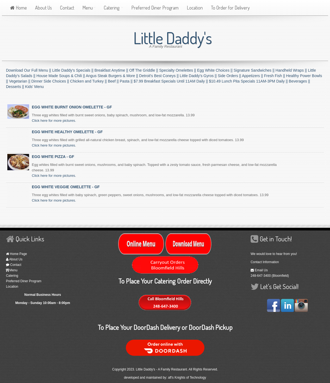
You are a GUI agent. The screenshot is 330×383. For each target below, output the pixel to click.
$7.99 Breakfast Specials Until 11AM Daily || (171, 81)
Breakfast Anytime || (111, 70)
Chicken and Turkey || (89, 81)
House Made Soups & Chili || (61, 76)
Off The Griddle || (144, 70)
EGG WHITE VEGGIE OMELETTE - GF (66, 187)
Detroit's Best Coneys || (159, 76)
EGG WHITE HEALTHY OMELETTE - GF (67, 132)
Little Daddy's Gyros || (199, 76)
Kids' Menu (34, 86)
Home (18, 8)
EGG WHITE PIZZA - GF (53, 156)
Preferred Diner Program (155, 8)
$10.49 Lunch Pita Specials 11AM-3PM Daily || (249, 81)
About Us (43, 8)
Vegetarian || (20, 81)
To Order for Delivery (230, 8)
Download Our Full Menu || (29, 70)
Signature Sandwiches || (254, 70)
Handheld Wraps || (292, 70)
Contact (67, 8)
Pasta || (127, 81)
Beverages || (299, 81)
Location (195, 8)
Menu (89, 8)
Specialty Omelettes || (178, 70)
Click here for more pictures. (54, 120)
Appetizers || (253, 76)
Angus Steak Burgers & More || (112, 76)
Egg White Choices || (215, 70)
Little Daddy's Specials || (73, 70)
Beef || (114, 81)
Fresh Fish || (275, 76)
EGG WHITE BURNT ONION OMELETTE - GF (72, 107)
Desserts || (15, 86)
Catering (113, 8)
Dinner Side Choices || (50, 81)
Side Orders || (230, 76)
